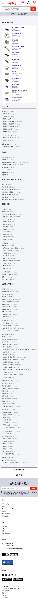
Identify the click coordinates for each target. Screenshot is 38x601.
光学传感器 (8, 342)
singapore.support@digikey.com (12, 548)
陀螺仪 (7, 449)
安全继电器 (9, 114)
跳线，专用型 (9, 258)
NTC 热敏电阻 (10, 422)
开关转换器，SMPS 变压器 (12, 165)
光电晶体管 (9, 354)
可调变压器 (9, 224)
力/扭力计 (8, 227)
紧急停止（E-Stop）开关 (13, 138)
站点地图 (4, 511)
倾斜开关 (8, 446)
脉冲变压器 (8, 167)
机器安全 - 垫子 (9, 119)
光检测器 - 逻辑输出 (11, 362)
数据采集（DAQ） (10, 274)
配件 (6, 170)
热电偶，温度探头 (11, 250)
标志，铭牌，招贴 (10, 194)
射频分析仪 (8, 229)
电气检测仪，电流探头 (12, 214)
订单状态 (4, 528)
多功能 (6, 337)
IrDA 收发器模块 (9, 460)
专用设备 (8, 237)
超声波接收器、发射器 (11, 292)
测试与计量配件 (9, 272)
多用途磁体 (9, 317)
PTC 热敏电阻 (10, 425)
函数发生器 (9, 219)
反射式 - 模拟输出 (10, 347)
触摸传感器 (7, 297)
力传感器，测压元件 (10, 388)
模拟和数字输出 (10, 412)
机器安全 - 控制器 (10, 129)
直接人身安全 (9, 144)
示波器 (7, 232)
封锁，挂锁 (8, 197)
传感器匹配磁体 (10, 314)
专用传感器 (8, 458)
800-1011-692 (7, 544)
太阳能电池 (8, 401)
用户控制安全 (9, 135)
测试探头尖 (8, 243)
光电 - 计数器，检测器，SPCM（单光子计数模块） (19, 349)
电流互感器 (8, 157)
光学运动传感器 (10, 439)
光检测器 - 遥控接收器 (12, 365)
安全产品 (5, 106)
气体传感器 (8, 393)
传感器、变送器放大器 (11, 299)
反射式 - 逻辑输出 (10, 344)
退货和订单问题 (6, 533)
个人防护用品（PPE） (12, 146)
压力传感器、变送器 (11, 431)
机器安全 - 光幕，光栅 (12, 121)
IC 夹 (7, 268)
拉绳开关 (8, 140)
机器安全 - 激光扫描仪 (11, 126)
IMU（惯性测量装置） (11, 454)
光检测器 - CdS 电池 (11, 367)
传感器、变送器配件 (11, 302)
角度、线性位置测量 (12, 406)
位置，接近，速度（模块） (13, 328)
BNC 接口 (8, 266)
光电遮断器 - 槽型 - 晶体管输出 (14, 357)
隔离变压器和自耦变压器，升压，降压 (15, 162)
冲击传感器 (7, 294)
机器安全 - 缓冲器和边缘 (11, 124)
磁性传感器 (8, 320)
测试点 (6, 209)
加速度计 (8, 441)
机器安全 (8, 111)
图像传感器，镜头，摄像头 (13, 375)
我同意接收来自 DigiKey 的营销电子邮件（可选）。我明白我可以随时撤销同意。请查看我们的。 (20, 493)
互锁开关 (8, 116)
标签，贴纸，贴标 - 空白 (12, 187)
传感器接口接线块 (10, 309)
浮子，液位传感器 (10, 339)
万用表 (7, 234)
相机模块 (8, 377)
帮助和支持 (5, 526)
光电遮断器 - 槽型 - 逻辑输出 (13, 359)
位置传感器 (8, 404)
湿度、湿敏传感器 (9, 398)
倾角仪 (7, 444)
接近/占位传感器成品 (10, 381)
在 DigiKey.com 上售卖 (8, 509)
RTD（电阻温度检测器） (12, 427)
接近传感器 (8, 383)
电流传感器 (8, 334)
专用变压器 (8, 175)
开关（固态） (10, 323)
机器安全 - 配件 (10, 131)
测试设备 (7, 211)
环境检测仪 (9, 222)
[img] (11, 3)
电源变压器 (8, 160)
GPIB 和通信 (8, 279)
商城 (3, 506)
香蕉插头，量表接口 (11, 261)
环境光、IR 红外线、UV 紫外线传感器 (16, 370)
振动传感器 (9, 451)
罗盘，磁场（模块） (11, 325)
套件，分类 (9, 256)
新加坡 (5, 586)
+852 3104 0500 (8, 546)
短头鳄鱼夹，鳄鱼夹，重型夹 (13, 248)
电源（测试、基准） (11, 217)
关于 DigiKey (5, 504)
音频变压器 (8, 172)
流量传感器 (8, 391)
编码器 (7, 289)
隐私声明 (25, 494)
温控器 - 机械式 (10, 420)
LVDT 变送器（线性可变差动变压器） (15, 463)
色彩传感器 (7, 396)
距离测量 (8, 372)
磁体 (6, 312)
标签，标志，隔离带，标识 (11, 179)
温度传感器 (8, 410)
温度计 (7, 277)
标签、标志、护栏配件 (11, 192)
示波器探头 (9, 253)
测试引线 (8, 245)
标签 (6, 184)
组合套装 (8, 239)
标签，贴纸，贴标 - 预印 (11, 189)
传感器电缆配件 (9, 304)
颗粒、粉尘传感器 (9, 386)
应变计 (7, 434)
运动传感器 (8, 436)
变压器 (4, 152)
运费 (3, 531)
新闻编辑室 (5, 516)
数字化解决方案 (6, 513)
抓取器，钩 (9, 263)
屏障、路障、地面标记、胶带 (13, 199)
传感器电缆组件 (9, 307)
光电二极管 (9, 352)
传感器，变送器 (7, 284)
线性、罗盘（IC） (11, 331)
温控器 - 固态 (9, 417)
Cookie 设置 (5, 597)
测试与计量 (6, 204)
